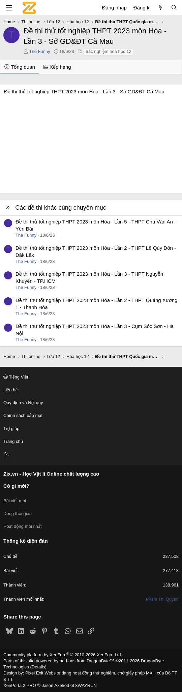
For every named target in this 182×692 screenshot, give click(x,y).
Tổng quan (19, 67)
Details (38, 666)
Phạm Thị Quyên (162, 599)
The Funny (39, 51)
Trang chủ (13, 441)
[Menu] (8, 8)
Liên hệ (10, 389)
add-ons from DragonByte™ (87, 660)
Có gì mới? (16, 486)
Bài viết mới (14, 500)
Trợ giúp (11, 428)
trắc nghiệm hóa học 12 (108, 51)
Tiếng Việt (15, 377)
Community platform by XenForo (62, 654)
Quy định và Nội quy (23, 402)
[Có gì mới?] (160, 7)
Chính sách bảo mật (22, 415)
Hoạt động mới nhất (22, 526)
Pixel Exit (34, 672)
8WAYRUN (86, 685)
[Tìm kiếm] (174, 7)
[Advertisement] (91, 142)
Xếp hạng (57, 67)
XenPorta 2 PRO (19, 685)
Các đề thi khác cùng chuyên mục (60, 207)
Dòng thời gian (17, 513)
